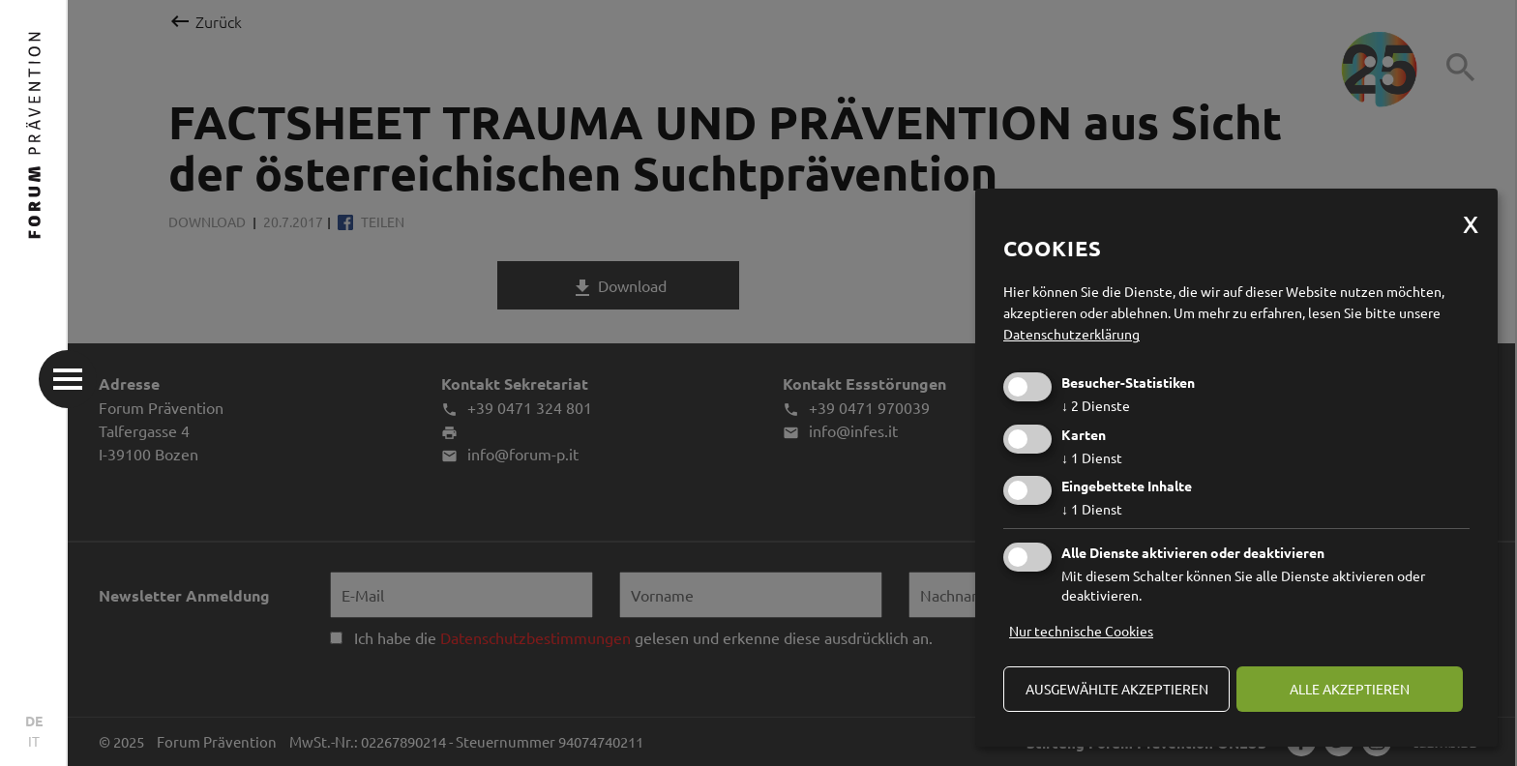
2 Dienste (1095, 405)
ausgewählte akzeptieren (1117, 688)
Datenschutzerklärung (1071, 333)
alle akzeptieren (1350, 688)
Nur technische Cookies (1081, 630)
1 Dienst (1091, 457)
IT (34, 741)
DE (34, 720)
